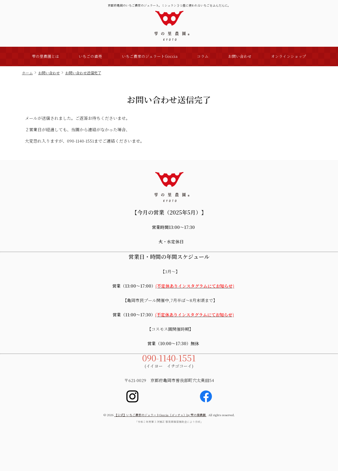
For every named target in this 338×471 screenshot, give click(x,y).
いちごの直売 (90, 56)
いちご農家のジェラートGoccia (149, 56)
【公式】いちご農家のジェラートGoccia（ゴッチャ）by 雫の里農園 (160, 415)
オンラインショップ (288, 56)
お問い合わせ (240, 56)
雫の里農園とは (45, 56)
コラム (203, 56)
